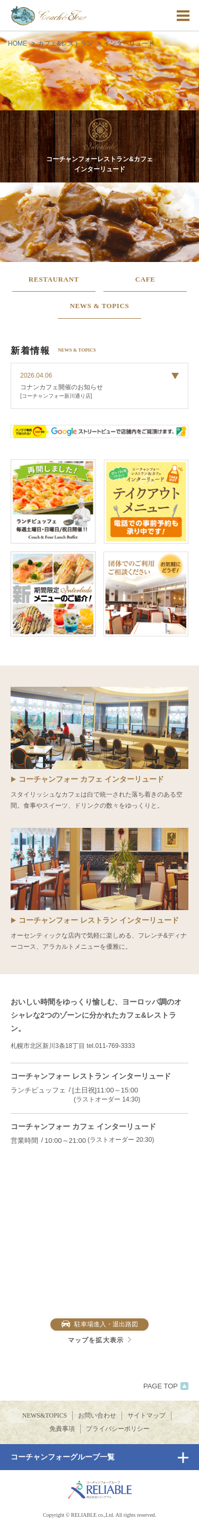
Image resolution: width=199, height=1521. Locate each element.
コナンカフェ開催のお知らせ (61, 387)
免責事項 (62, 1428)
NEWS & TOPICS (99, 306)
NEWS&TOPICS (44, 1415)
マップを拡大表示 (100, 1340)
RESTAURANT (54, 279)
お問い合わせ (97, 1415)
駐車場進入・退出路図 (99, 1324)
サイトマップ (146, 1415)
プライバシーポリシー (118, 1428)
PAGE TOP (165, 1386)
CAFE (145, 279)
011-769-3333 (115, 1046)
